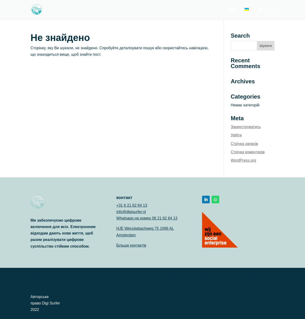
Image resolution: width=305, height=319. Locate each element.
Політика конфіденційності (88, 283)
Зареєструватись (246, 127)
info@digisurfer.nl (131, 212)
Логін (233, 9)
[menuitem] (249, 13)
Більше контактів (131, 245)
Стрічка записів (244, 144)
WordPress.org (243, 160)
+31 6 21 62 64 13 (131, 205)
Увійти (236, 135)
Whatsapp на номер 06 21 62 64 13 (146, 218)
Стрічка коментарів (247, 152)
